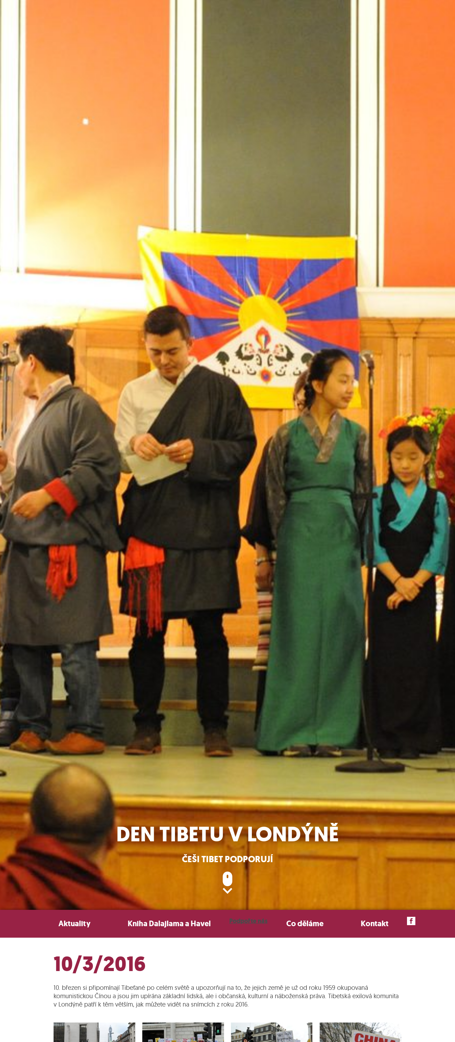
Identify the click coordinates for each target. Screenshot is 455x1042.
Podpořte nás (248, 921)
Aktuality (74, 924)
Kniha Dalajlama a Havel (169, 924)
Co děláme (305, 924)
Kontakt (375, 924)
